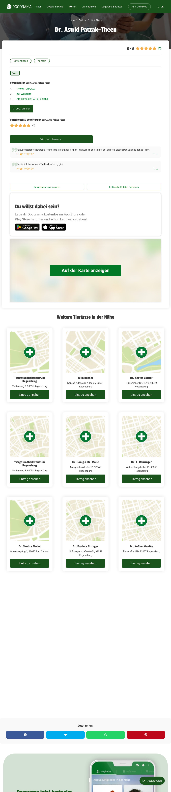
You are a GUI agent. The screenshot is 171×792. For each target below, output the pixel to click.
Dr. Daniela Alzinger (85, 546)
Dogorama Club (55, 6)
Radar (38, 6)
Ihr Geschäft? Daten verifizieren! (124, 187)
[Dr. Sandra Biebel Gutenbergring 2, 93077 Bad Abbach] (30, 534)
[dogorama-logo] (19, 6)
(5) (159, 48)
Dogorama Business (112, 6)
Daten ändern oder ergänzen (47, 187)
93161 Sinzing (96, 20)
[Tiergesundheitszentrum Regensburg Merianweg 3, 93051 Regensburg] (30, 365)
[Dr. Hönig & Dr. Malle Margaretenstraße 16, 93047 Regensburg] (85, 449)
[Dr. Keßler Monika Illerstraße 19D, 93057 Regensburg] (141, 534)
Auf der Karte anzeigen (85, 270)
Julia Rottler (85, 378)
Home (72, 20)
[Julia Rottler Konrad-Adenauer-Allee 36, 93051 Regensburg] (85, 365)
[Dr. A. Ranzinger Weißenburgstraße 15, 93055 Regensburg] (141, 449)
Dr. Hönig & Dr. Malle (85, 462)
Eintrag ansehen (29, 394)
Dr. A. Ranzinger (141, 462)
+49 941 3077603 (26, 88)
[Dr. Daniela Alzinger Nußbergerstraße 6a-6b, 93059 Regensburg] (85, 534)
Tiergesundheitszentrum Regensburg (29, 379)
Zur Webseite (24, 93)
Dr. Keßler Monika (141, 546)
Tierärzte (82, 20)
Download (139, 6)
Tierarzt (15, 73)
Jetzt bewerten (51, 139)
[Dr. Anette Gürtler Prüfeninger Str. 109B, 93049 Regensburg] (141, 365)
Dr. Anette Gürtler (141, 378)
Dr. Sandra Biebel (30, 546)
